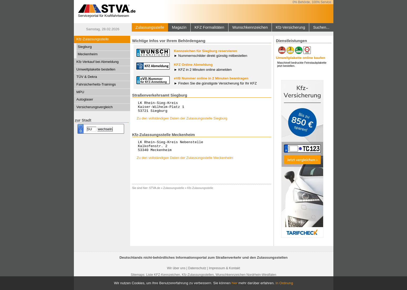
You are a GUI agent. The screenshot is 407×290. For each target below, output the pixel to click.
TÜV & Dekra (87, 77)
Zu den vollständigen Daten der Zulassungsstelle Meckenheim (185, 162)
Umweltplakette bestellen (96, 69)
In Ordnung (284, 283)
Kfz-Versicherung (290, 27)
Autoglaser (85, 99)
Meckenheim (88, 54)
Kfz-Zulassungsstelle (93, 39)
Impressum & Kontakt (224, 268)
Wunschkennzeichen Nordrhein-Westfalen (246, 275)
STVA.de (154, 192)
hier (234, 283)
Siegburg (85, 47)
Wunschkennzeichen (250, 27)
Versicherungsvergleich (95, 107)
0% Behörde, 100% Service (312, 2)
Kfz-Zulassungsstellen (198, 275)
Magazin (179, 27)
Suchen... (321, 27)
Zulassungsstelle (149, 27)
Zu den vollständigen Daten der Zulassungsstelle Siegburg (182, 121)
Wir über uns (176, 268)
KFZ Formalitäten (209, 27)
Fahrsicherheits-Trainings (96, 84)
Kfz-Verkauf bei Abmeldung (98, 62)
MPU (80, 92)
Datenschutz (197, 268)
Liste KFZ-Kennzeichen (163, 275)
